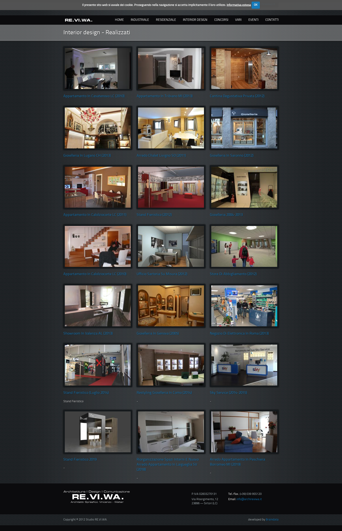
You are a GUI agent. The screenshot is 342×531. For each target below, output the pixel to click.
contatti (272, 19)
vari (238, 19)
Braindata (272, 519)
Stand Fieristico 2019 (80, 459)
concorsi (221, 19)
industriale (140, 19)
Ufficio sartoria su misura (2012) (162, 274)
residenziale (166, 19)
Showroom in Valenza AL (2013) (88, 333)
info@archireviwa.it (249, 499)
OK (256, 4)
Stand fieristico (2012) (154, 215)
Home (119, 19)
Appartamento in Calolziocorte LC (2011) (94, 215)
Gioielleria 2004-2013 (226, 215)
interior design (195, 19)
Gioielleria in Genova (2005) (158, 333)
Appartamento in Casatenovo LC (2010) (94, 96)
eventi (253, 19)
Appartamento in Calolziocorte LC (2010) (94, 274)
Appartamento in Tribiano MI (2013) (165, 96)
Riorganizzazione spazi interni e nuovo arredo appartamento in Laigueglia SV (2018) (168, 465)
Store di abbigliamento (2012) (233, 274)
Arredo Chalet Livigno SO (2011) (161, 156)
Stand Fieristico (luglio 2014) (86, 393)
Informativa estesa (239, 4)
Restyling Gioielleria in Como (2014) (164, 393)
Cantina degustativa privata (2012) (237, 96)
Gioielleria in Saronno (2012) (231, 156)
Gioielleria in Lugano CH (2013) (87, 156)
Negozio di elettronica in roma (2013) (239, 333)
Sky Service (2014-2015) (228, 393)
